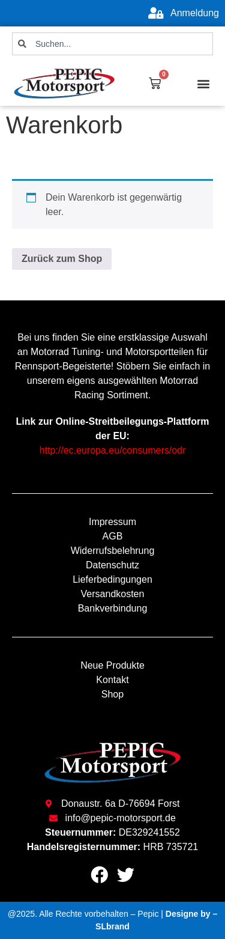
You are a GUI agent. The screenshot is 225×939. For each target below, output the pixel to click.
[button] (203, 83)
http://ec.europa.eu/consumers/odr (113, 450)
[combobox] (112, 43)
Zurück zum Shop (62, 259)
